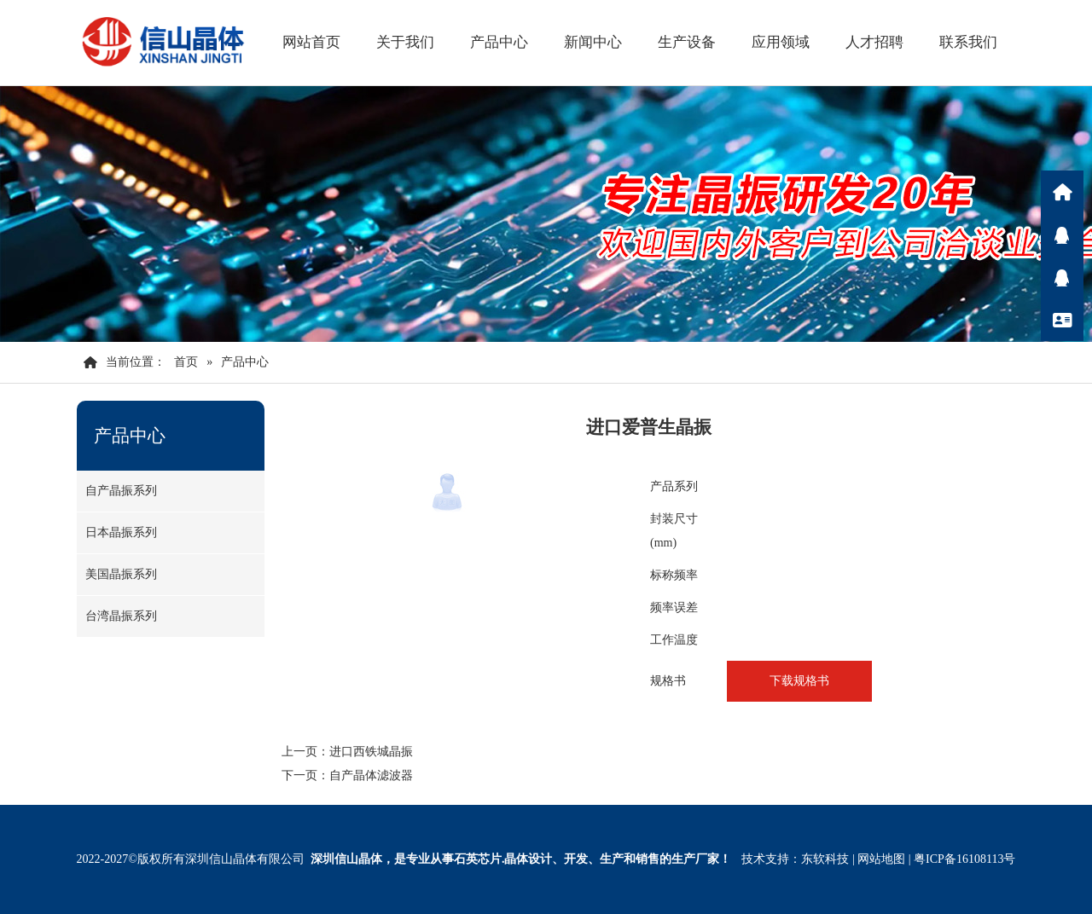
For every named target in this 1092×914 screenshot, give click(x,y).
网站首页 (311, 42)
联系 (1062, 319)
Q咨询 (1062, 234)
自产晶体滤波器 (371, 775)
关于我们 (405, 42)
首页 (186, 362)
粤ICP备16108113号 (964, 859)
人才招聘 (874, 42)
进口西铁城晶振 (371, 751)
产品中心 (499, 42)
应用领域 (781, 42)
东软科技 (825, 859)
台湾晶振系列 (121, 616)
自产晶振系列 (121, 490)
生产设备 (687, 42)
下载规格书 (799, 680)
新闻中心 (593, 42)
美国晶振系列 (121, 574)
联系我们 (968, 42)
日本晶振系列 (121, 532)
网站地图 (881, 859)
